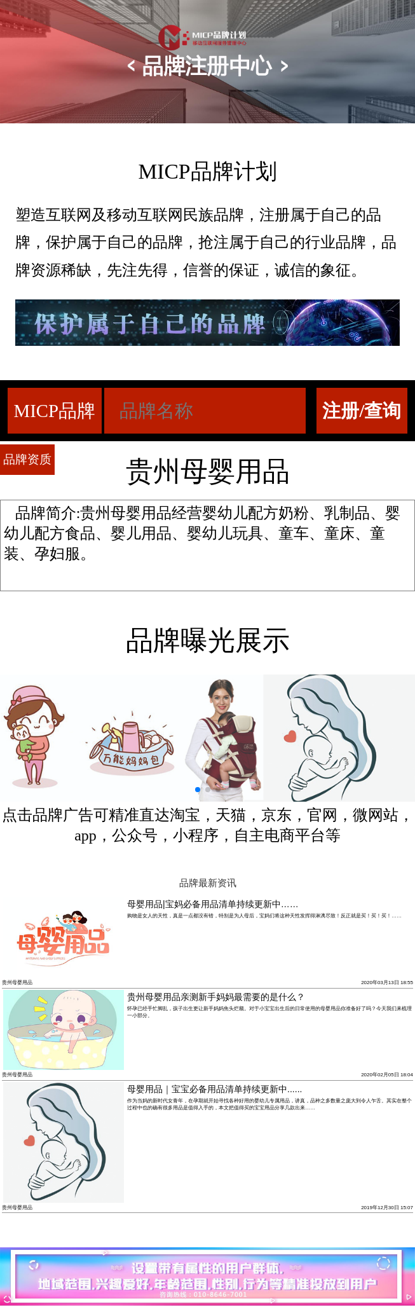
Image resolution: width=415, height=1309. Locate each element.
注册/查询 (361, 411)
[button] (197, 789)
